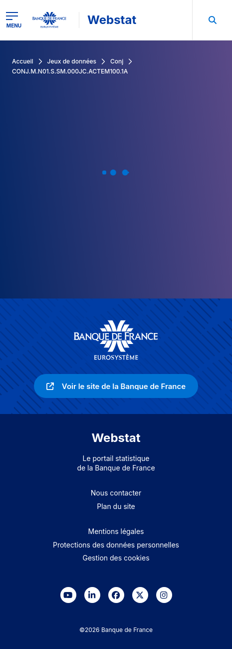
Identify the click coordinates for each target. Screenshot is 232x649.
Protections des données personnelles (116, 544)
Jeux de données (71, 61)
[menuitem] (212, 20)
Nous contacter (116, 492)
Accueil (22, 61)
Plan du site (116, 506)
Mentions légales (116, 531)
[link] (116, 386)
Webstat (111, 19)
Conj (116, 61)
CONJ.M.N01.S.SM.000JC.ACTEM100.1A (70, 71)
